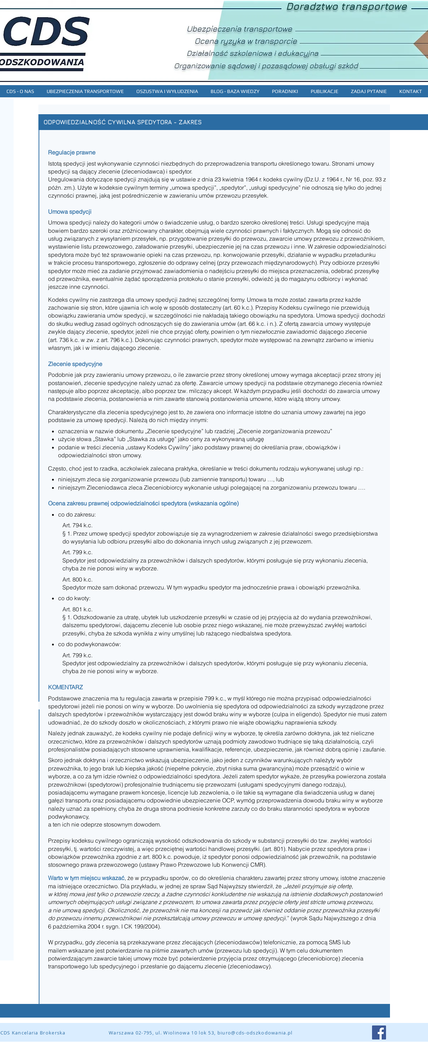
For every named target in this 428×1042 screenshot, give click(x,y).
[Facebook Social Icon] (379, 1032)
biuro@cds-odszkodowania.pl (255, 1032)
